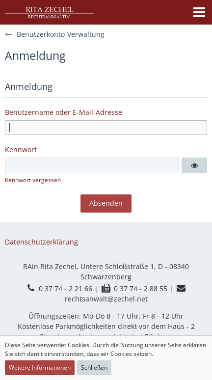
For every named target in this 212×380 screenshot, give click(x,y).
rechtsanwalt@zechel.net (106, 298)
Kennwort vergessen (33, 180)
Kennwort (21, 149)
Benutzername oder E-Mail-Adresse (63, 112)
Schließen (94, 367)
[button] (199, 12)
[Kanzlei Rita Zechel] (49, 12)
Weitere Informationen (40, 367)
